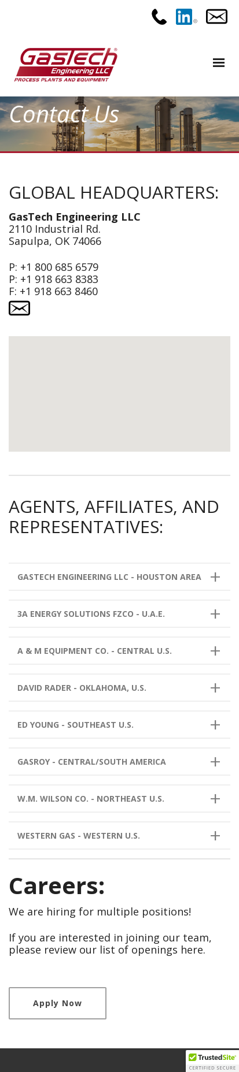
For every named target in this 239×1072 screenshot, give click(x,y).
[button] (119, 383)
